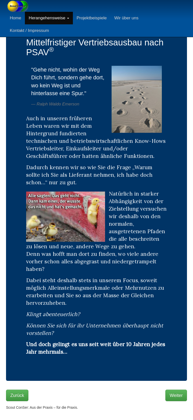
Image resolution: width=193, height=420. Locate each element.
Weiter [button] (176, 395)
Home (15, 18)
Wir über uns (126, 18)
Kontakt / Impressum (29, 30)
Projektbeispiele (92, 18)
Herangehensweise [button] (49, 18)
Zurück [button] (17, 395)
